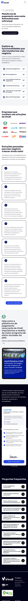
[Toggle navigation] (25, 2)
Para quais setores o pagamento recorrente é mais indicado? (12, 551)
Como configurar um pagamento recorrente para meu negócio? (11, 517)
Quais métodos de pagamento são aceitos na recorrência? (12, 509)
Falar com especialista (14, 461)
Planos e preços (19, 580)
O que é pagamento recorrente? (9, 486)
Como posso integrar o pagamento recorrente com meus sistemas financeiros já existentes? (11, 560)
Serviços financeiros (20, 582)
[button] (11, 466)
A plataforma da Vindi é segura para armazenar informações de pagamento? (12, 543)
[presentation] (1, 428)
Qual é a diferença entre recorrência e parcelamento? (11, 501)
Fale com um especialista (10, 33)
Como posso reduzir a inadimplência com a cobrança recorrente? (12, 534)
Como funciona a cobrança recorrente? (11, 494)
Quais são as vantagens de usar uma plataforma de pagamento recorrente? (11, 526)
